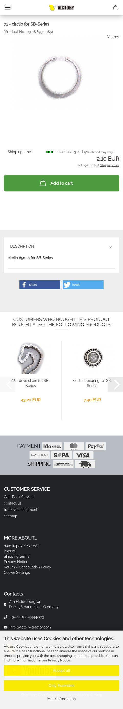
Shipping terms (16, 556)
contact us (12, 503)
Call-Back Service (18, 497)
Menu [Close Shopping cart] (7, 7)
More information (61, 699)
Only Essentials (61, 686)
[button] (39, 284)
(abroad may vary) (102, 152)
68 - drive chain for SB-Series (30, 383)
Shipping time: (20, 152)
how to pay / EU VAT (21, 546)
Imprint (10, 551)
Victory (113, 37)
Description (22, 246)
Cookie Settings (17, 572)
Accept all (61, 671)
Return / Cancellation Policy (27, 567)
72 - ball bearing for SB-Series (92, 383)
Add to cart (56, 183)
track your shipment (20, 510)
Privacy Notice (59, 660)
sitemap (10, 516)
